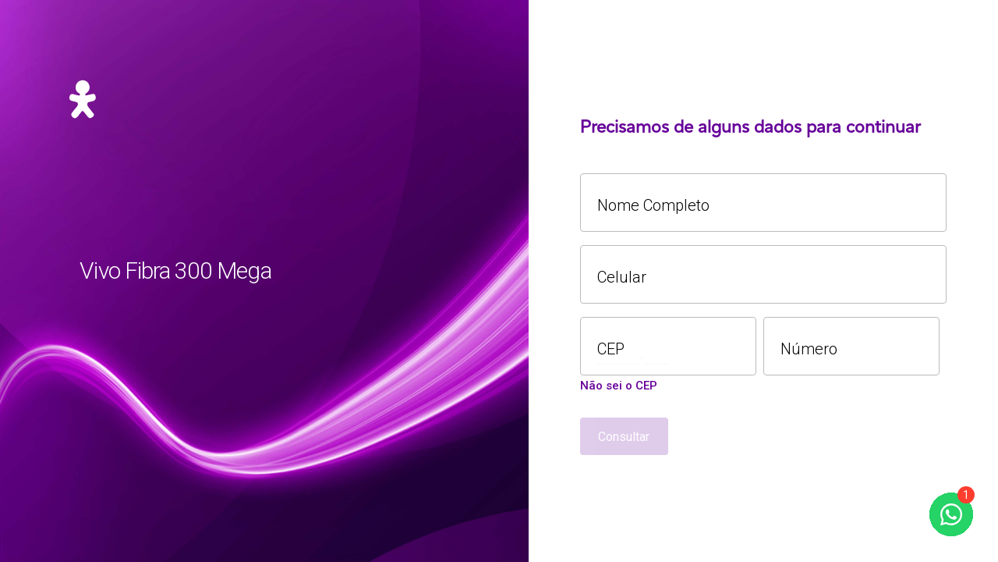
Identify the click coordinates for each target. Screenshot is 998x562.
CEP (611, 349)
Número (808, 349)
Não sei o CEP (618, 386)
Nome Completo (653, 206)
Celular (621, 277)
